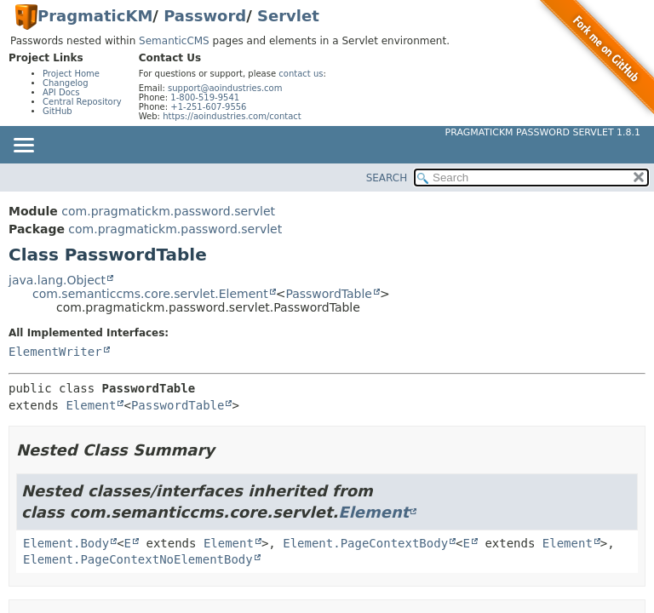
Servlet (288, 16)
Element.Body (66, 543)
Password (205, 16)
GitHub (57, 111)
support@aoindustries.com (225, 88)
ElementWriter (55, 351)
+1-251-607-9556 (208, 107)
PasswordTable (328, 294)
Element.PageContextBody (365, 543)
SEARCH (387, 178)
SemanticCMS (174, 41)
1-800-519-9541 (204, 97)
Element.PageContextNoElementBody (138, 559)
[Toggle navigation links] (23, 146)
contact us (300, 73)
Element (91, 405)
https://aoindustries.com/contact (232, 116)
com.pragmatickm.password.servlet (168, 211)
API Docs (61, 92)
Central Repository (82, 101)
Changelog (66, 83)
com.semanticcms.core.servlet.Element (150, 294)
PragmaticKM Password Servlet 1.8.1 (542, 132)
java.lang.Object (57, 280)
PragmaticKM (94, 16)
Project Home (71, 73)
